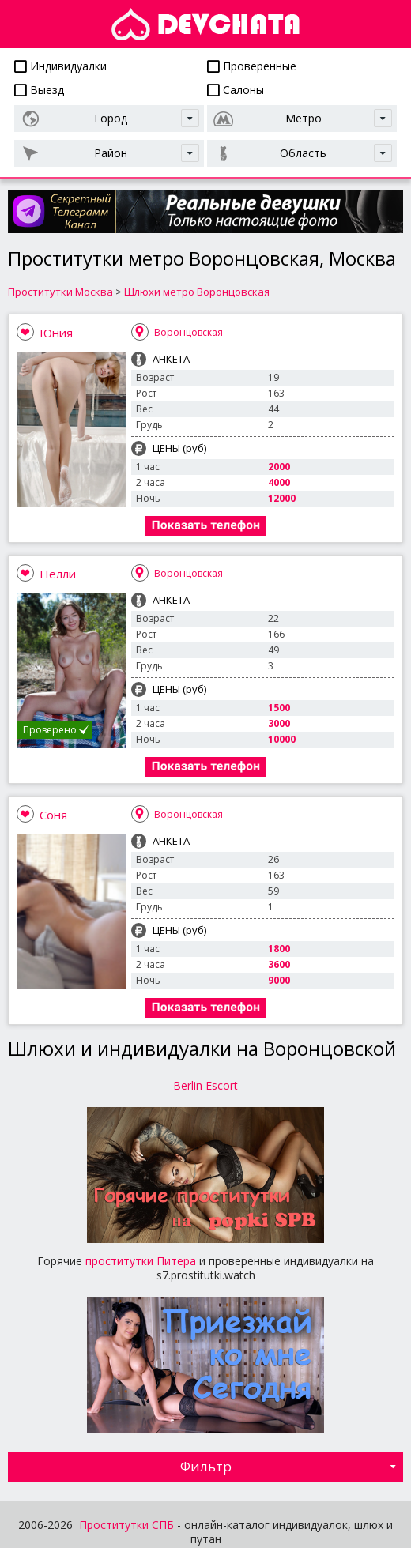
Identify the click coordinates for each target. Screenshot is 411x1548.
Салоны (235, 89)
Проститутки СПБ (126, 1524)
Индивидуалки (60, 65)
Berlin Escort (205, 1085)
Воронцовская (188, 332)
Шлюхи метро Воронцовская (197, 291)
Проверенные (251, 65)
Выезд (39, 89)
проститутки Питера (140, 1260)
